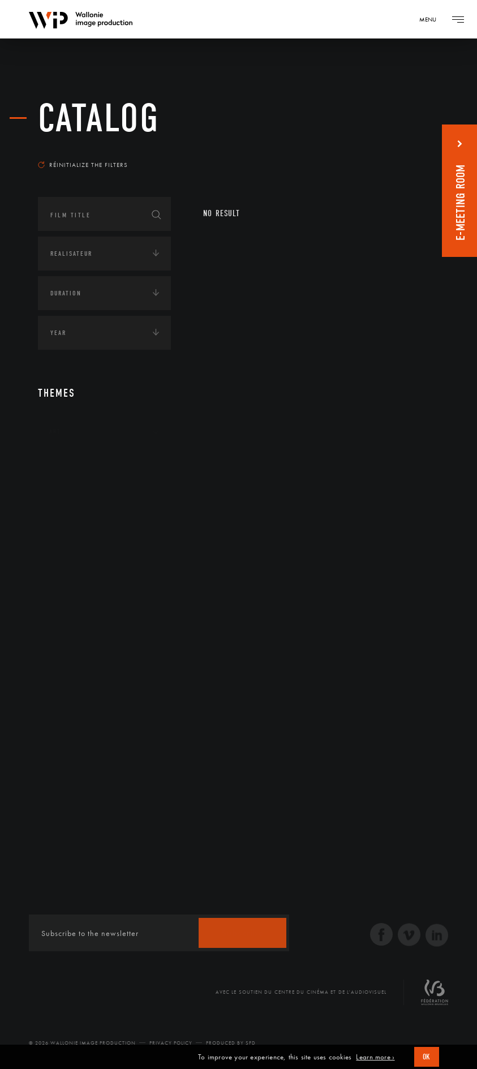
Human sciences (77, 572)
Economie (66, 536)
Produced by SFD (231, 1043)
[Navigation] (432, 19)
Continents (69, 466)
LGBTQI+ (63, 607)
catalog (99, 118)
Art (55, 431)
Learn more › (375, 1057)
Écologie (65, 501)
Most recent (407, 149)
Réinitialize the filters (83, 165)
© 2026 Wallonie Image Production (82, 1043)
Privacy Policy (170, 1043)
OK (427, 1057)
